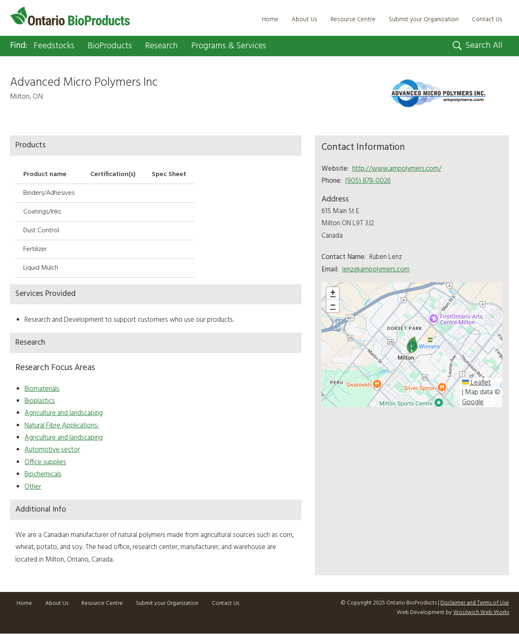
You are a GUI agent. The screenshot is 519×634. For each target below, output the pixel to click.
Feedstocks (56, 46)
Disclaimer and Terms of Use (474, 603)
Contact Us (487, 20)
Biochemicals (43, 474)
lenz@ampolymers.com (376, 269)
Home (270, 20)
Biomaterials (42, 389)
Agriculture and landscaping (64, 413)
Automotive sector (52, 450)
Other (33, 486)
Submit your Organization (424, 20)
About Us (304, 20)
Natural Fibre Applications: (62, 425)
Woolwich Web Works (481, 613)
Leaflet (476, 383)
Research (166, 46)
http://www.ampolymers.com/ (397, 168)
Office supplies (45, 462)
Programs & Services (234, 46)
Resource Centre (353, 20)
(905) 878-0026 (368, 181)
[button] (412, 345)
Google (473, 403)
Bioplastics (40, 401)
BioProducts (113, 46)
